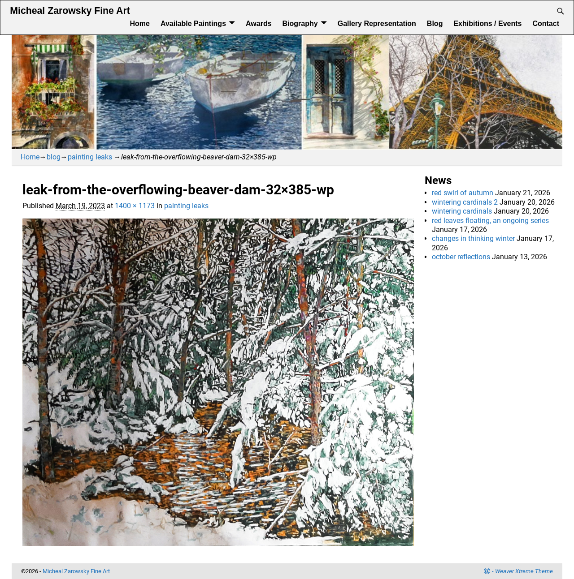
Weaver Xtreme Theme (524, 571)
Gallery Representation (377, 23)
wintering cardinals (462, 211)
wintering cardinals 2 (465, 202)
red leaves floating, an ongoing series (490, 220)
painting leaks (90, 157)
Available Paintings (193, 23)
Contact (545, 23)
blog (54, 157)
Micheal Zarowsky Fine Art (70, 10)
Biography (300, 23)
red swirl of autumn (462, 193)
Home (139, 23)
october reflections (461, 257)
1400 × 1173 (135, 206)
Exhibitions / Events (487, 23)
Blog (435, 23)
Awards (259, 23)
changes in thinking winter (473, 238)
